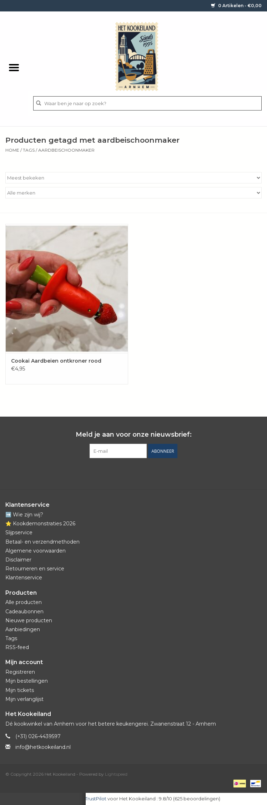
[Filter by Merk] (133, 192)
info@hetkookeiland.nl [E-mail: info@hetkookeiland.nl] (43, 747)
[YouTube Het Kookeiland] (140, 472)
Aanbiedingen (22, 629)
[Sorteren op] (133, 177)
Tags (29, 150)
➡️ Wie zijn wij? (24, 514)
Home (12, 150)
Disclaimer (18, 559)
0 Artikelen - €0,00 (236, 5)
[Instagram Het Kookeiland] (152, 472)
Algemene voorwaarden (35, 551)
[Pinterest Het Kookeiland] (127, 472)
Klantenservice (23, 577)
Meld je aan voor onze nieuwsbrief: (134, 434)
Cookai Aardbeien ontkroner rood (56, 361)
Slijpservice (18, 532)
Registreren (20, 672)
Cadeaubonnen (24, 611)
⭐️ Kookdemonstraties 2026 (40, 523)
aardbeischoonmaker (66, 150)
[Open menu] (14, 67)
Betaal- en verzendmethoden (42, 542)
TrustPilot (95, 798)
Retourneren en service (34, 568)
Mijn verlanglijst (24, 699)
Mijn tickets (19, 690)
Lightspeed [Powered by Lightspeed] (116, 774)
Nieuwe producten (28, 620)
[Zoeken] (147, 103)
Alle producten (23, 602)
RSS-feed (17, 647)
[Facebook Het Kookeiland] (114, 472)
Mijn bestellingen (26, 681)
